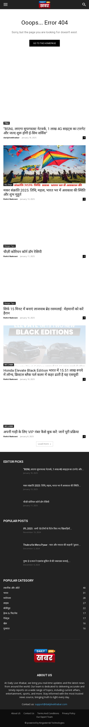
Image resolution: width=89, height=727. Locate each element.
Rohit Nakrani (10, 199)
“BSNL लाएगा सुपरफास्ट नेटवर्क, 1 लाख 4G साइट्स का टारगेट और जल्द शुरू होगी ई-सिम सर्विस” (44, 131)
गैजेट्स (6, 123)
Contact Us (29, 713)
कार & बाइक (8, 365)
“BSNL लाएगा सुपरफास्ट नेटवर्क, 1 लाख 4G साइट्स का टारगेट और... (53, 469)
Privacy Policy (68, 713)
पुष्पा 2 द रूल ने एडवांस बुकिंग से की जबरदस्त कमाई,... (46, 561)
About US (15, 713)
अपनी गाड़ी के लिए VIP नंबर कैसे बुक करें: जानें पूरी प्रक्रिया (41, 432)
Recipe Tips (9, 246)
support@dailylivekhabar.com (51, 704)
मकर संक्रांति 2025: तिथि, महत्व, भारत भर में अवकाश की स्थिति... (52, 485)
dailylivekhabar (11, 137)
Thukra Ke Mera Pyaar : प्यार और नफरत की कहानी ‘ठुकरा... (52, 544)
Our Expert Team (44, 716)
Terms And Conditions (48, 713)
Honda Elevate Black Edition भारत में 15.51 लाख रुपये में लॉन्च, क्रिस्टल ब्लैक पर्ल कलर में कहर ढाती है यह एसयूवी (43, 372)
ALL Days (8, 184)
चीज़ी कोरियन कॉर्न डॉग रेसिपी (22, 252)
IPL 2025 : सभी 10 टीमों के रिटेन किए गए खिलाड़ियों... (47, 528)
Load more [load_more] (44, 443)
